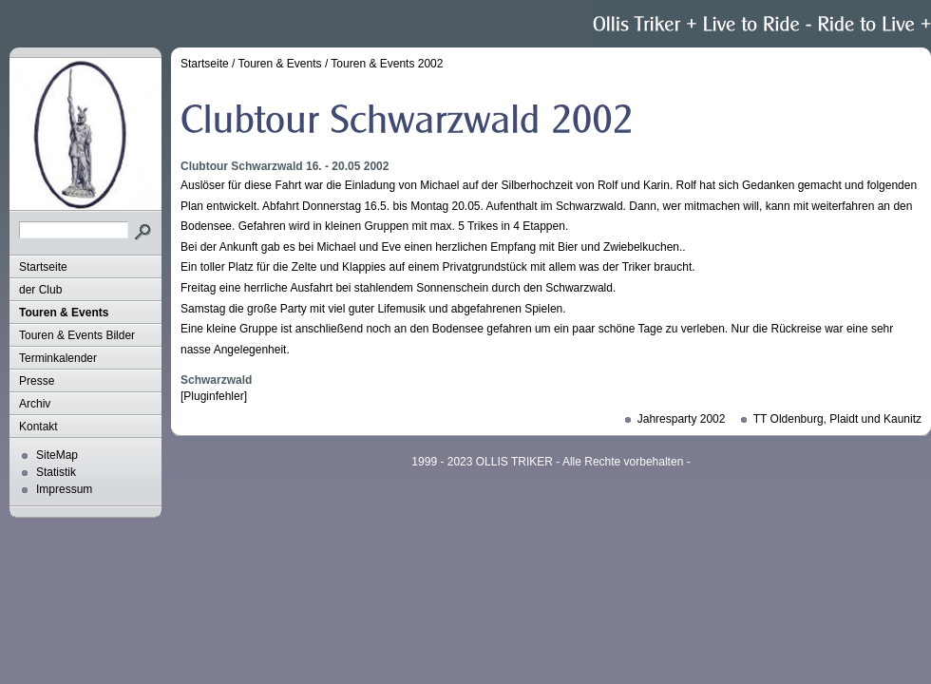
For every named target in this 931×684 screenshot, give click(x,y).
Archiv (34, 403)
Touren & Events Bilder (77, 335)
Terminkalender (58, 358)
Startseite (43, 267)
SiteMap (57, 455)
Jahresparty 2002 (681, 419)
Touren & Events (63, 312)
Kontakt (38, 426)
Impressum (64, 489)
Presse (36, 381)
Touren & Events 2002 (387, 63)
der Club (40, 289)
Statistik (56, 472)
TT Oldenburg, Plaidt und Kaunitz (837, 419)
